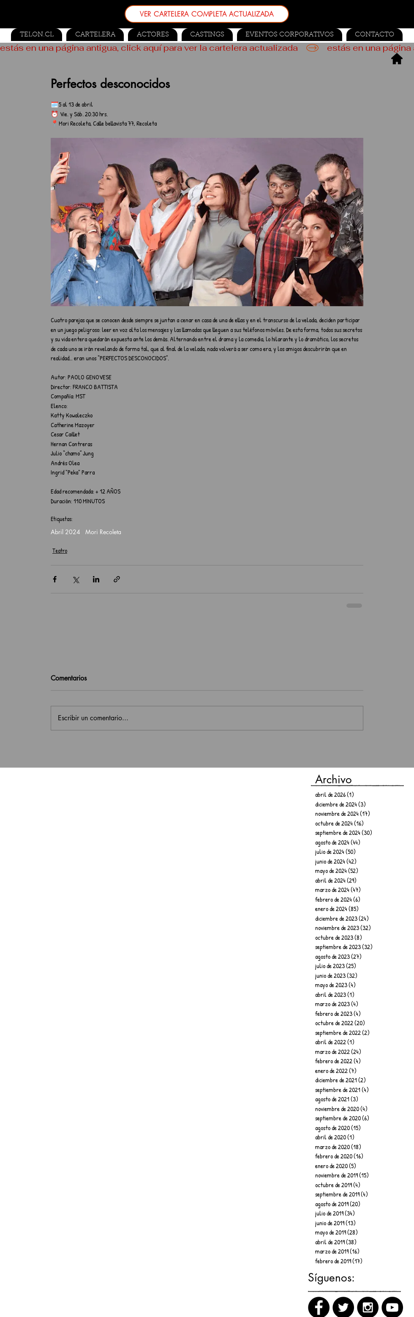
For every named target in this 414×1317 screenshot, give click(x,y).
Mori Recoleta (103, 531)
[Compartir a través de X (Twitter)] (75, 579)
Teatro (59, 550)
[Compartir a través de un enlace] (117, 579)
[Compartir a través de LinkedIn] (96, 579)
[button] (207, 34)
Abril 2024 (65, 531)
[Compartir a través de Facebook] (55, 579)
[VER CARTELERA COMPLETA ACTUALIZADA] (207, 14)
